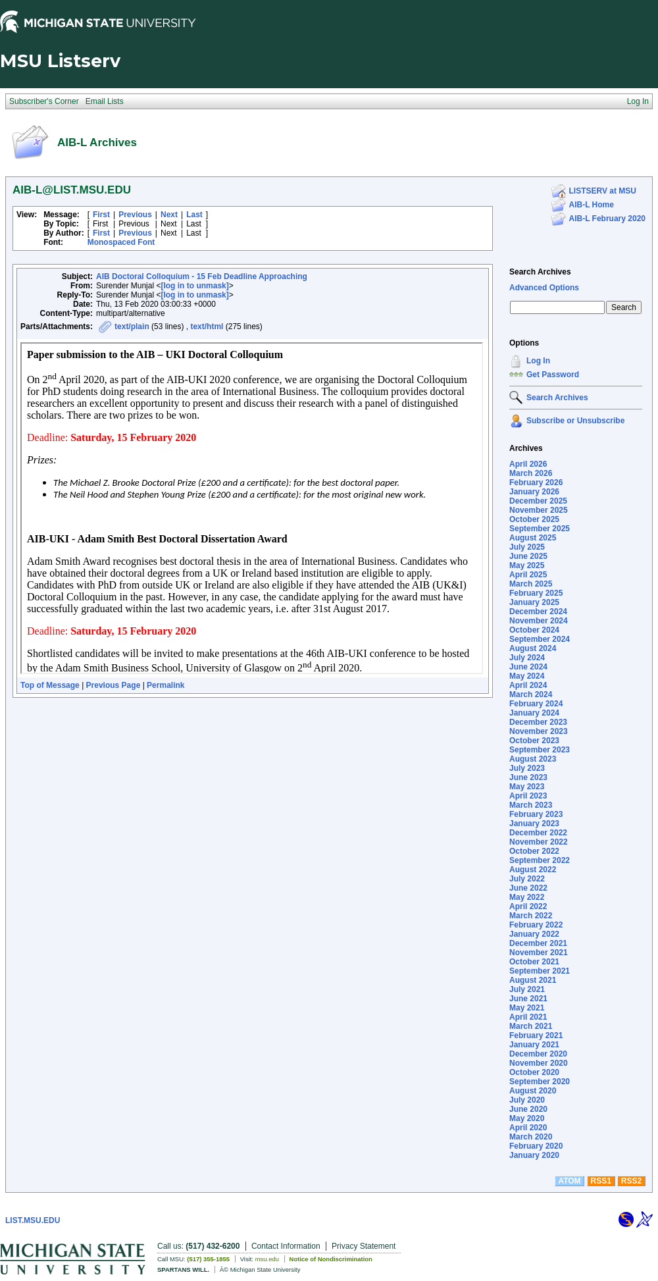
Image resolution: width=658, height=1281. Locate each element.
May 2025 (526, 565)
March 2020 (530, 1136)
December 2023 (538, 722)
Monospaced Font (121, 242)
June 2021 (528, 998)
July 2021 (527, 989)
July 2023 (527, 768)
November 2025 (538, 510)
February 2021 (536, 1035)
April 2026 (528, 464)
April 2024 (528, 685)
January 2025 (534, 602)
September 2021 (539, 971)
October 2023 (534, 740)
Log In (538, 360)
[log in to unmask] (194, 285)
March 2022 (530, 915)
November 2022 (538, 842)
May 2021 (526, 1007)
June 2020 (528, 1109)
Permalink (165, 685)
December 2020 (538, 1054)
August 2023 (532, 759)
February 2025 (536, 593)
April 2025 (528, 574)
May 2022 (526, 897)
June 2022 (528, 888)
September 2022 (539, 860)
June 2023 (528, 777)
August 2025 (532, 537)
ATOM (569, 1181)
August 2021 (532, 980)
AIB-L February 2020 (607, 218)
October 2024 (534, 630)
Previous (135, 214)
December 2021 (538, 943)
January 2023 (534, 823)
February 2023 (536, 814)
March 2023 (530, 805)
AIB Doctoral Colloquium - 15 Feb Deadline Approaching (201, 276)
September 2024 (539, 639)
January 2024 (534, 713)
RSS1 (601, 1181)
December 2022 (538, 832)
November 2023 (538, 731)
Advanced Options (544, 287)
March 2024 (530, 694)
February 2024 (536, 703)
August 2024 (532, 648)
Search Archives (540, 271)
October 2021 (534, 961)
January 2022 (534, 934)
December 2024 (538, 611)
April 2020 (528, 1127)
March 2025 (530, 583)
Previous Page (113, 685)
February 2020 (536, 1146)
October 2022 (534, 851)
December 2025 (538, 501)
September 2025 (539, 528)
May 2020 (526, 1118)
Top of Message (50, 685)
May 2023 (526, 786)
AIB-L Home (591, 204)
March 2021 (530, 1026)
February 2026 (536, 482)
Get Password (552, 374)
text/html (206, 326)
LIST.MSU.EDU (32, 1220)
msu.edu (267, 1259)
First (101, 214)
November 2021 (538, 952)
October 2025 (534, 519)
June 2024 (528, 666)
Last (194, 214)
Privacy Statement (363, 1246)
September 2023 (539, 749)
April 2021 (528, 1017)
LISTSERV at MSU (602, 191)
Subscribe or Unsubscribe (575, 420)
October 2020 (534, 1072)
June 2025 (528, 556)
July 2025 (527, 547)
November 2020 (538, 1063)
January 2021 (534, 1044)
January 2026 (534, 491)
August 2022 (532, 869)
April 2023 (528, 795)
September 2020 (539, 1081)
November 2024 (538, 620)
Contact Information (285, 1246)
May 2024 (526, 676)
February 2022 (536, 924)
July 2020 (527, 1100)
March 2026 (530, 473)
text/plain (131, 326)
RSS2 (631, 1181)
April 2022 (528, 906)
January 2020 (534, 1155)
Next (169, 214)
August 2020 (532, 1090)
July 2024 (527, 657)
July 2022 (527, 878)
